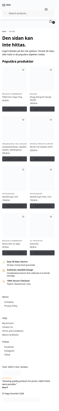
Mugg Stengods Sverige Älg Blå (40, 98)
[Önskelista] (23, 70)
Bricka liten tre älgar (11, 243)
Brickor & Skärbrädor (12, 94)
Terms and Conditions (12, 330)
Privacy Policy (10, 305)
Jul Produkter (36, 241)
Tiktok (7, 354)
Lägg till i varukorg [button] (15, 109)
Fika (17, 144)
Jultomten (34, 243)
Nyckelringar (8, 194)
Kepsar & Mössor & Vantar (41, 144)
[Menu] (6, 5)
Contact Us (7, 327)
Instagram (9, 350)
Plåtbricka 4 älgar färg (12, 97)
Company (9, 301)
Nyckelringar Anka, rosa (40, 196)
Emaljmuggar (8, 144)
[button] (51, 21)
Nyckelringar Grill (10, 196)
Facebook (9, 346)
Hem (4, 31)
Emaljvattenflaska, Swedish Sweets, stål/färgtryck (14, 148)
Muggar (33, 94)
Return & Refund (10, 334)
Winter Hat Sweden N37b (41, 146)
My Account (8, 323)
